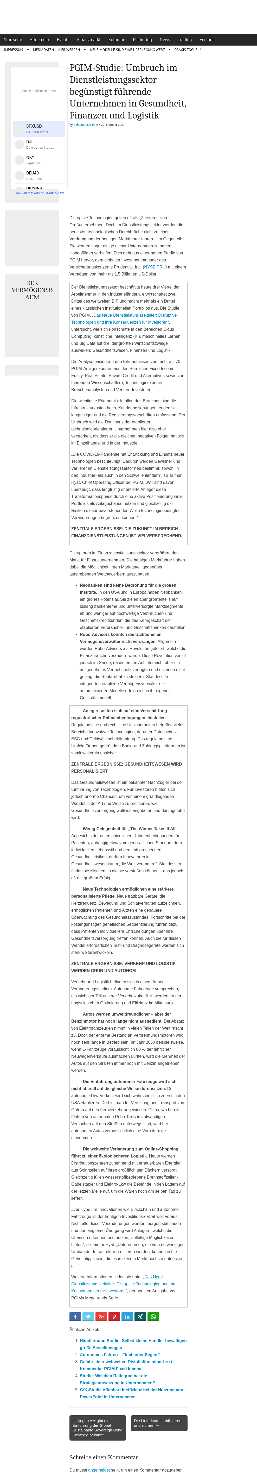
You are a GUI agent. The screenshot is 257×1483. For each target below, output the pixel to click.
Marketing (142, 39)
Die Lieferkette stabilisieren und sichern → (157, 1423)
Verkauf (207, 39)
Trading (185, 39)
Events (63, 39)
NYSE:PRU (154, 267)
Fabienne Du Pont (86, 125)
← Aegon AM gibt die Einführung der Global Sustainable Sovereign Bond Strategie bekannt (98, 1427)
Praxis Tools (186, 49)
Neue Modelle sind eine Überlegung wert (127, 49)
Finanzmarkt (89, 39)
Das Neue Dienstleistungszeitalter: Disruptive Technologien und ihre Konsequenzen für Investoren (124, 1284)
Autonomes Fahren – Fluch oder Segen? (120, 1355)
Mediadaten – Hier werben (56, 49)
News (165, 39)
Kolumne (116, 39)
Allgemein (39, 39)
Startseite (13, 39)
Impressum (13, 49)
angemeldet (99, 1470)
